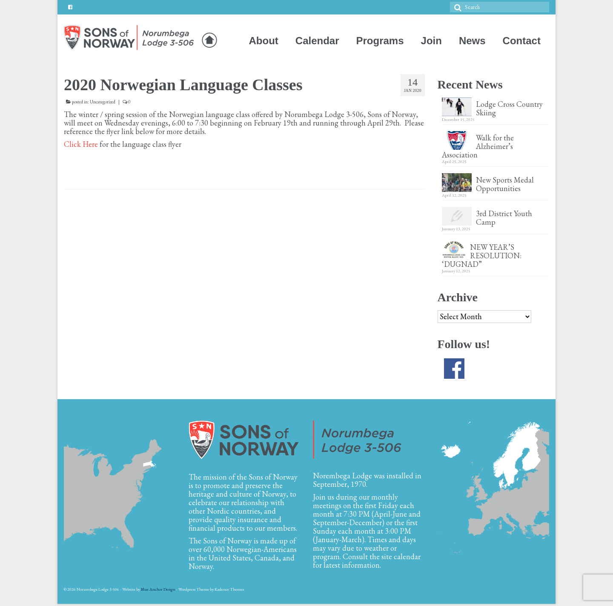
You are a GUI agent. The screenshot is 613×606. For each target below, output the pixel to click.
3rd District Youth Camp (504, 217)
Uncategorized (102, 102)
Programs (380, 40)
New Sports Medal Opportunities (505, 184)
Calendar (317, 40)
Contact (522, 40)
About (263, 40)
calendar (407, 556)
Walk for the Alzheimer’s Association (478, 146)
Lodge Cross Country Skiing (509, 108)
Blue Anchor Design (158, 589)
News (472, 40)
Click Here (81, 144)
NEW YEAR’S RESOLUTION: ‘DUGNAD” (482, 255)
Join (431, 40)
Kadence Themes (229, 589)
